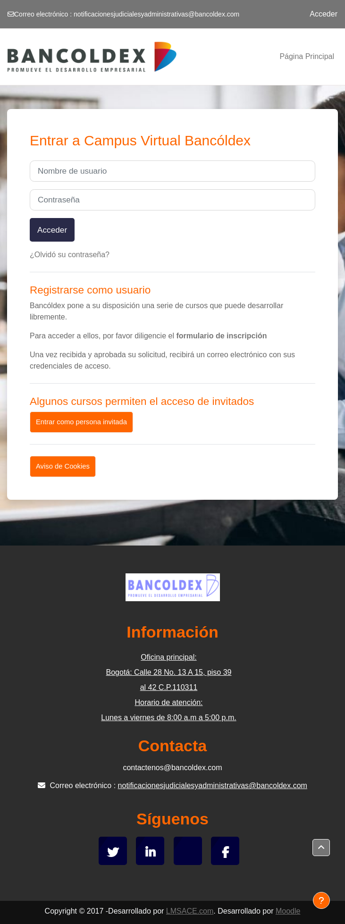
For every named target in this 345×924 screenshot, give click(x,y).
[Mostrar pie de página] (321, 900)
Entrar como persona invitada (81, 422)
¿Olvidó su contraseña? (69, 255)
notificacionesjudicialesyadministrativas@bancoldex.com (156, 14)
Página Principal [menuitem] (306, 56)
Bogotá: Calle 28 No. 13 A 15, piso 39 (169, 672)
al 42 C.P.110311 (169, 687)
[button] (321, 847)
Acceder (323, 14)
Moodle (288, 911)
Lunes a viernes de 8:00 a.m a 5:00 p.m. (168, 718)
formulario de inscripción (221, 336)
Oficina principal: (168, 657)
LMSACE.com (189, 911)
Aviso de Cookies (63, 466)
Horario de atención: (168, 702)
